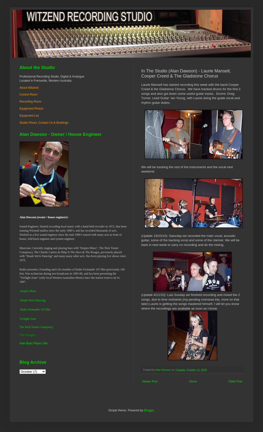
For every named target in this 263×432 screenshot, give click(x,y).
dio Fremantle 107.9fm (36, 309)
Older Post (235, 381)
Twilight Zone (27, 318)
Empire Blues (28, 291)
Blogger (149, 410)
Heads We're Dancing (33, 300)
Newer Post (150, 381)
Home (193, 381)
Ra (21, 309)
